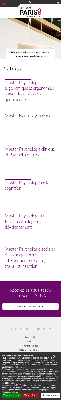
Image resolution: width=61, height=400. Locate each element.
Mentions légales (30, 345)
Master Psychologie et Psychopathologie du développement (25, 221)
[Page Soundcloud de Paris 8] (49, 328)
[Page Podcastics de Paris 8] (44, 328)
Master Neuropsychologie (28, 115)
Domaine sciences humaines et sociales (30, 56)
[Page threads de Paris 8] (32, 328)
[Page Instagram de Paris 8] (11, 328)
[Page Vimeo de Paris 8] (21, 328)
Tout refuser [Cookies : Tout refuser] (31, 395)
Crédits (30, 341)
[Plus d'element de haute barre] (58, 3)
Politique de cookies (10, 392)
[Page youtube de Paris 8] (38, 328)
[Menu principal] (4, 3)
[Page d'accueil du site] (12, 52)
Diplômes (36, 52)
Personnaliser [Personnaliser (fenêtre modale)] (51, 395)
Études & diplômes (22, 52)
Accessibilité (30, 337)
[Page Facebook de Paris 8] (16, 328)
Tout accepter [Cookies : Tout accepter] (11, 395)
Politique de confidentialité (30, 350)
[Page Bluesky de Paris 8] (27, 328)
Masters (45, 52)
